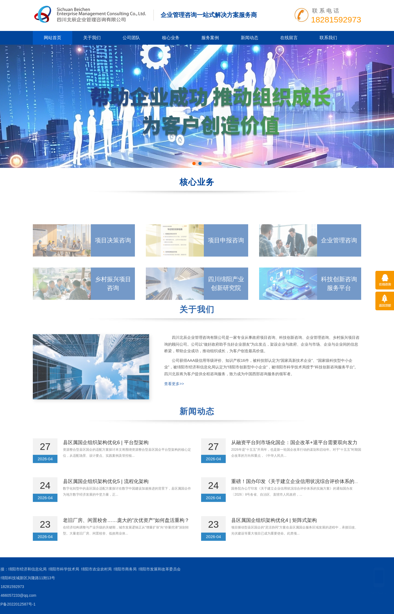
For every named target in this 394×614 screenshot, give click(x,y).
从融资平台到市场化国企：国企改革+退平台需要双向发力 (294, 455)
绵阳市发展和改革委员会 (34, 569)
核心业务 (170, 37)
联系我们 (328, 37)
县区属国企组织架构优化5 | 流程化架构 (106, 494)
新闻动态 (249, 37)
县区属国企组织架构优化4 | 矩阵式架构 (274, 533)
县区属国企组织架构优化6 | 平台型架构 (106, 455)
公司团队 (131, 37)
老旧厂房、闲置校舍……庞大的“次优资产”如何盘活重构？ (126, 533)
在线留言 (289, 37)
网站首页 (52, 37)
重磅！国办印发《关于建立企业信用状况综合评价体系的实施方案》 (305, 494)
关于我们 (92, 37)
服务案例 (210, 37)
